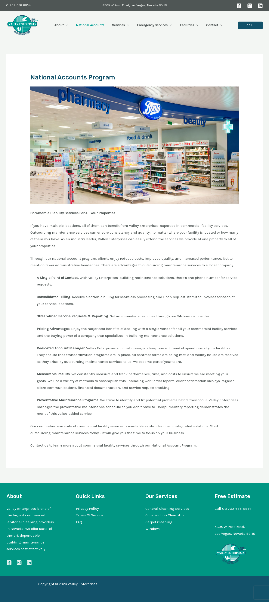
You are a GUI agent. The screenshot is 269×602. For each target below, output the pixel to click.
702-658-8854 (239, 508)
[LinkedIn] (260, 5)
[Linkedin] (29, 562)
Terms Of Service (89, 515)
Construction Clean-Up (164, 515)
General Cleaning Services (167, 508)
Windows (152, 528)
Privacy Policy (87, 508)
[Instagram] (249, 5)
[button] (65, 25)
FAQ (79, 522)
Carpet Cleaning (158, 522)
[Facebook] (238, 5)
